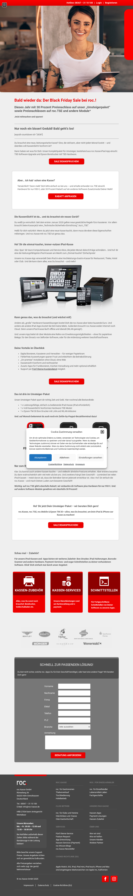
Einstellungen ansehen (90, 457)
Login (99, 3)
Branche (48, 727)
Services (60, 827)
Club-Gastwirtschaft (64, 819)
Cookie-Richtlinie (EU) (67, 856)
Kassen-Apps (95, 813)
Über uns (94, 827)
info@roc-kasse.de (31, 807)
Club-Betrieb (62, 806)
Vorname (48, 686)
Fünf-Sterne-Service (64, 833)
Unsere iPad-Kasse (99, 806)
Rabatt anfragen (65, 196)
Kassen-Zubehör (29, 590)
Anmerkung (49, 733)
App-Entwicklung (63, 839)
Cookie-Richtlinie (55, 464)
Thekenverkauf (62, 792)
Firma (47, 700)
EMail (47, 706)
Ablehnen (64, 457)
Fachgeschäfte (96, 795)
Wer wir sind (95, 833)
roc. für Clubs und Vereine (67, 813)
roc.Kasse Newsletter (65, 849)
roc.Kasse (61, 782)
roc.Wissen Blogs (63, 846)
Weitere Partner (96, 843)
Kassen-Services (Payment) (68, 843)
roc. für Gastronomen (65, 789)
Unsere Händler (96, 839)
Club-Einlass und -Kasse (66, 816)
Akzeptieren (40, 457)
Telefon (47, 713)
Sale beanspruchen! (66, 161)
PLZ (46, 720)
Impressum (80, 464)
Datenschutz (69, 464)
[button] (102, 431)
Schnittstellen (104, 590)
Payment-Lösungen (98, 816)
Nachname (49, 693)
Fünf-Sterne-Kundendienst (44, 369)
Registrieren (111, 3)
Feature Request (63, 836)
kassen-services (66, 590)
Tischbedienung (63, 795)
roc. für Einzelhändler (102, 782)
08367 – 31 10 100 (84, 3)
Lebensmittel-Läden (98, 792)
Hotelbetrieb (61, 798)
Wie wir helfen (96, 836)
